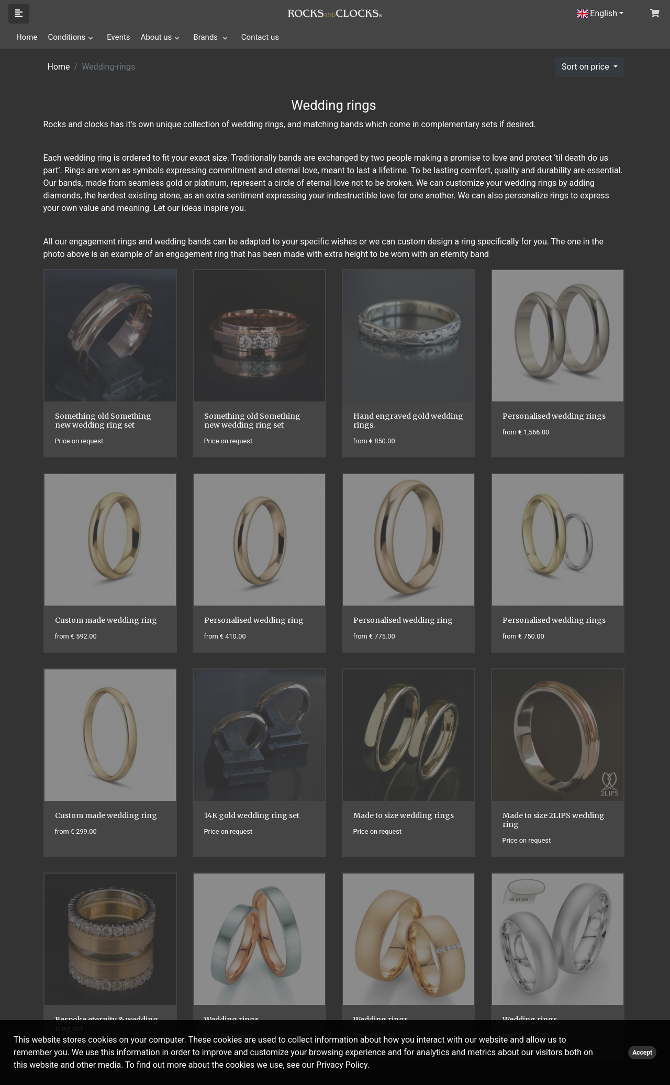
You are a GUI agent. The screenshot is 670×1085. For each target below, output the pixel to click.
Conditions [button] (66, 37)
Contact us (260, 37)
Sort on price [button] (586, 67)
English (597, 13)
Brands (206, 37)
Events (118, 37)
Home (26, 37)
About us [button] (156, 37)
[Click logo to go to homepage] (335, 12)
